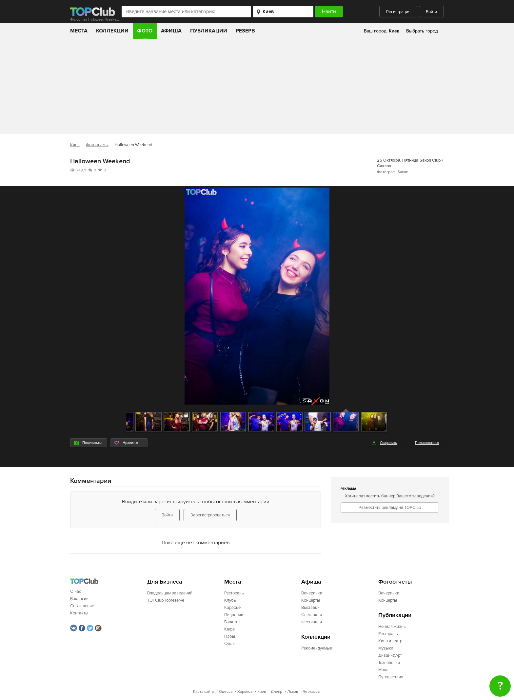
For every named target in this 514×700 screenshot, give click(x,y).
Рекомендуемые (316, 648)
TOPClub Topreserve (165, 600)
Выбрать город (422, 31)
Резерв (245, 31)
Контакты (79, 613)
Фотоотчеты (97, 145)
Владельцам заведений (169, 593)
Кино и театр (390, 641)
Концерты (310, 600)
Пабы (229, 636)
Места (79, 31)
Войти (431, 11)
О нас (75, 591)
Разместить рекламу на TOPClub (390, 507)
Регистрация (398, 11)
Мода (383, 669)
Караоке (232, 607)
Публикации (208, 31)
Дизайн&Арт (390, 655)
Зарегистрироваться (210, 515)
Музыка (385, 648)
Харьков (244, 691)
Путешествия (390, 677)
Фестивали (311, 622)
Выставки (310, 607)
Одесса (225, 691)
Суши (229, 643)
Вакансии (79, 598)
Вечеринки (311, 593)
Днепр (276, 691)
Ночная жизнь (392, 626)
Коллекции (112, 31)
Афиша (171, 31)
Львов (292, 691)
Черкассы (311, 691)
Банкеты (232, 622)
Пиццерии (233, 614)
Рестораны (234, 593)
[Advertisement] (257, 88)
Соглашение (82, 606)
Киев (75, 145)
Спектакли (311, 614)
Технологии (389, 662)
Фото (144, 31)
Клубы (230, 600)
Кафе (229, 629)
